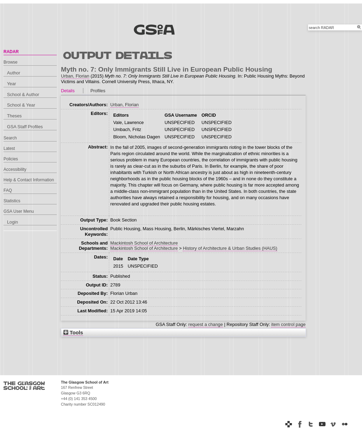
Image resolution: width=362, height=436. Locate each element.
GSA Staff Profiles (25, 126)
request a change (205, 324)
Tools (73, 332)
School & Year (21, 105)
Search (10, 138)
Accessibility (15, 169)
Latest (9, 148)
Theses (14, 115)
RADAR (11, 51)
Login (12, 222)
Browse (11, 62)
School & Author (23, 94)
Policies (11, 159)
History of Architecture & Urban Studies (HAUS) (230, 248)
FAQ (8, 190)
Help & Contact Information (29, 179)
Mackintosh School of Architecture (144, 243)
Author (13, 72)
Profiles (97, 90)
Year (11, 83)
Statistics (12, 200)
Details (68, 90)
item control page (288, 324)
